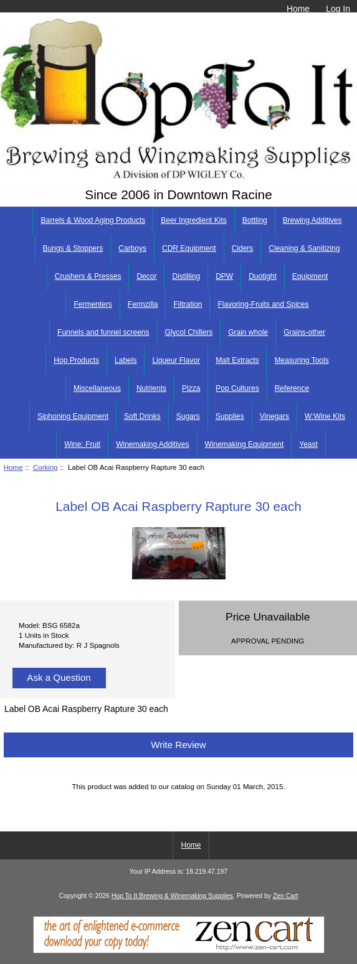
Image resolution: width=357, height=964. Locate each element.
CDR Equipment (189, 248)
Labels (125, 360)
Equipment (310, 276)
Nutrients (151, 388)
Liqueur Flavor (176, 360)
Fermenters (93, 304)
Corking (45, 467)
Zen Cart (285, 895)
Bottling (254, 220)
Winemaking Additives (152, 444)
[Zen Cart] (179, 951)
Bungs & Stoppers (73, 248)
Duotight (263, 276)
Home (298, 9)
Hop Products (76, 360)
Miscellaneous (97, 388)
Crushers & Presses (88, 276)
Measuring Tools (301, 360)
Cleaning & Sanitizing (304, 248)
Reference (292, 388)
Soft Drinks (142, 416)
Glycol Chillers (189, 332)
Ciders (243, 248)
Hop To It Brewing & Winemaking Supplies (172, 895)
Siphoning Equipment (72, 416)
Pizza (191, 388)
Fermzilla (143, 304)
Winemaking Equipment (244, 444)
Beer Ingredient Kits (193, 220)
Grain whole (248, 332)
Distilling (186, 276)
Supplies (230, 416)
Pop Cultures (237, 388)
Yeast (308, 444)
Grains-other (304, 332)
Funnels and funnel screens (103, 332)
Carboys (132, 248)
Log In (338, 9)
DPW (224, 276)
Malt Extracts (237, 360)
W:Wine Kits (325, 416)
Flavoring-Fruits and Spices (262, 304)
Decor (146, 276)
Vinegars (274, 416)
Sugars (188, 416)
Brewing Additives (312, 220)
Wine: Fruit (82, 444)
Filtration (187, 304)
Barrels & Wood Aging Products (92, 220)
